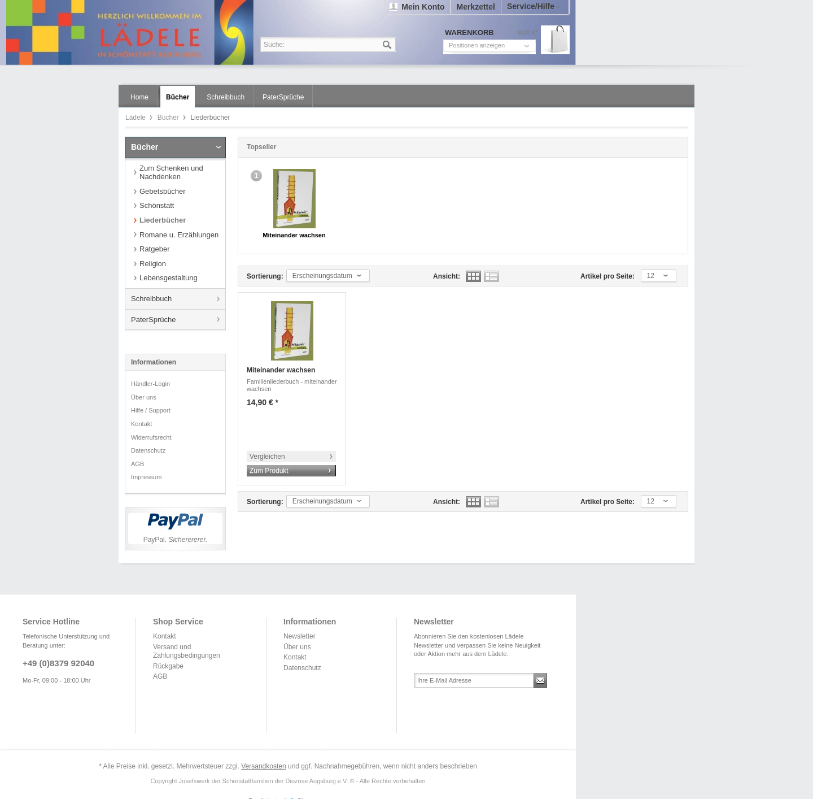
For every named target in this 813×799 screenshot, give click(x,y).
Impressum (146, 477)
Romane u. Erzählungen (178, 235)
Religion (152, 263)
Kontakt (141, 423)
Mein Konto (422, 6)
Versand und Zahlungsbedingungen (186, 651)
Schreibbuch (151, 298)
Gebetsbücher (162, 191)
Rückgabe (168, 666)
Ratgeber (154, 249)
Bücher (169, 117)
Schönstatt (156, 205)
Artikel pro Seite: (607, 276)
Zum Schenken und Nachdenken (171, 172)
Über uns (143, 397)
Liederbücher (162, 220)
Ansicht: (446, 276)
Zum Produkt (269, 471)
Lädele (290, 32)
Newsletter (299, 636)
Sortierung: (265, 276)
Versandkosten (263, 766)
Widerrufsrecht (151, 437)
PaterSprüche (153, 319)
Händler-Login (150, 383)
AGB (137, 464)
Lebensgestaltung (168, 277)
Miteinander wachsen (294, 235)
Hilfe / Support (151, 410)
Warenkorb (555, 39)
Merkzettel (475, 6)
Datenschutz (148, 450)
